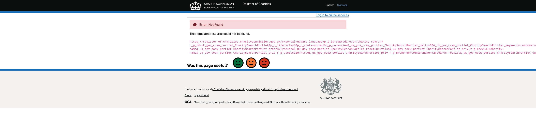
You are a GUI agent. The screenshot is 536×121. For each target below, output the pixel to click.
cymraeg (342, 5)
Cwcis (188, 95)
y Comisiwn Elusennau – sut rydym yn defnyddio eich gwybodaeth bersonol (255, 89)
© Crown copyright (331, 97)
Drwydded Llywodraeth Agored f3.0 (253, 102)
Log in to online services (332, 15)
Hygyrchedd (202, 95)
